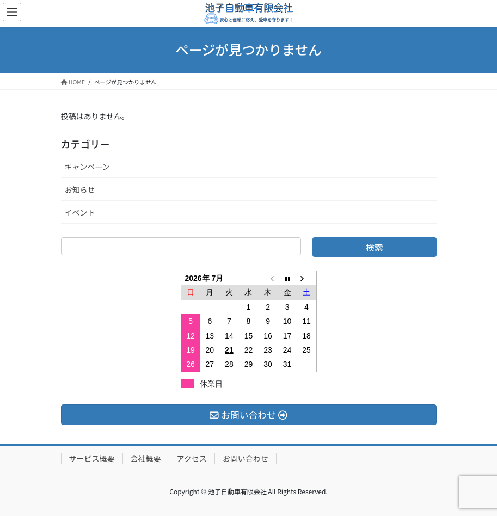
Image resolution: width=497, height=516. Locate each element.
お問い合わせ (245, 458)
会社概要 (146, 458)
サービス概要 (92, 458)
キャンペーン (87, 166)
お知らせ (80, 189)
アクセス (192, 458)
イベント (80, 212)
